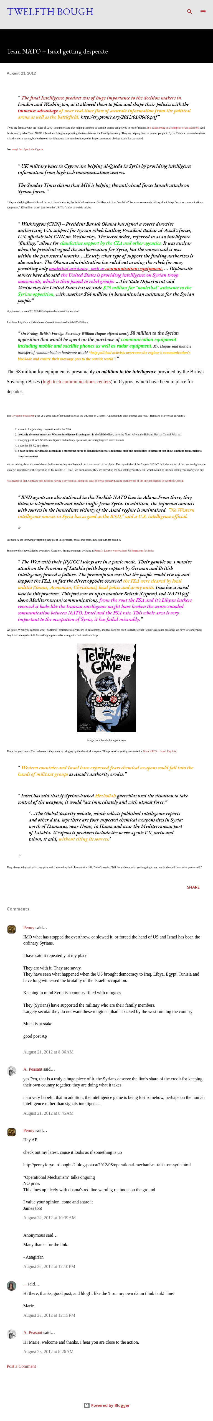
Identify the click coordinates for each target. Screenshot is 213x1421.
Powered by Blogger (106, 1405)
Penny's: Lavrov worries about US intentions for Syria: (124, 550)
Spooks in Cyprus (33, 149)
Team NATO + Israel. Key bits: (160, 751)
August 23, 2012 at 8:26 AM (48, 1351)
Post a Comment (21, 1366)
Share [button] (193, 887)
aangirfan (17, 149)
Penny (28, 927)
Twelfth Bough (50, 11)
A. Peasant (32, 1069)
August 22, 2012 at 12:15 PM (49, 1315)
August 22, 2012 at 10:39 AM (49, 1217)
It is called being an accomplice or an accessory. (173, 127)
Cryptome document (23, 415)
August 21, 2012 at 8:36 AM (48, 1052)
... (25, 1284)
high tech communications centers (77, 381)
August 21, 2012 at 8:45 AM (48, 1113)
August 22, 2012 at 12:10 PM (49, 1266)
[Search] (189, 10)
